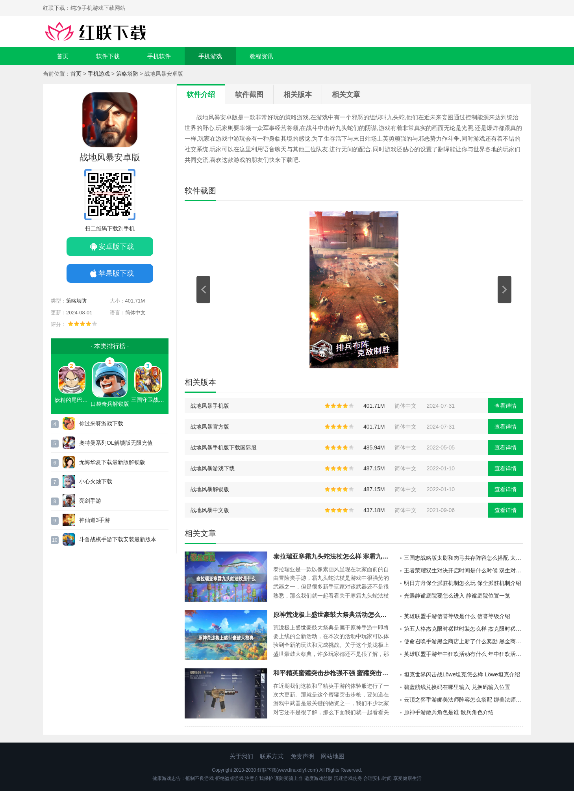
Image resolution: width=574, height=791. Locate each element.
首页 (63, 56)
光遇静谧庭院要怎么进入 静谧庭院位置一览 (457, 595)
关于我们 (241, 756)
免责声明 (302, 756)
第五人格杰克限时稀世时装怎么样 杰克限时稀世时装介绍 (463, 629)
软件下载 (108, 56)
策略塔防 (127, 74)
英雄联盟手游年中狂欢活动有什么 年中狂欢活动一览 (463, 654)
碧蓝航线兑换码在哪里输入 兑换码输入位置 (457, 687)
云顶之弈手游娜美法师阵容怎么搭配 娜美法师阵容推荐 (463, 699)
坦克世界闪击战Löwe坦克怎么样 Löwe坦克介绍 (462, 674)
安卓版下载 (116, 247)
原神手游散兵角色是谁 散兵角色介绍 (449, 712)
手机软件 (159, 56)
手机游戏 (210, 56)
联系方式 (271, 756)
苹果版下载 (116, 273)
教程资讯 (261, 56)
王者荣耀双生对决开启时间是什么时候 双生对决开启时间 (463, 570)
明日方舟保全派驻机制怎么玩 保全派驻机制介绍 (462, 583)
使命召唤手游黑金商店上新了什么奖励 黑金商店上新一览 (463, 641)
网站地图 (332, 756)
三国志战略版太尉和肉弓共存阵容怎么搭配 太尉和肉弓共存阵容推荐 (463, 558)
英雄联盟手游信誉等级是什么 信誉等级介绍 (457, 616)
